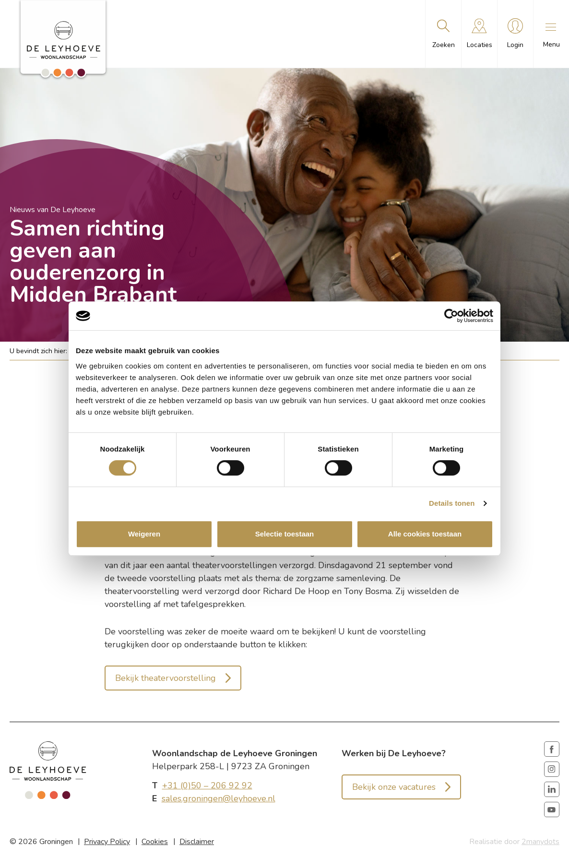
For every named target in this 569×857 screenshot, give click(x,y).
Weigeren (144, 534)
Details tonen (451, 503)
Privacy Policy (107, 841)
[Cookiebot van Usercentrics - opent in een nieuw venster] (451, 316)
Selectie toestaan (284, 534)
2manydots (540, 841)
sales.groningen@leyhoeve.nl (218, 798)
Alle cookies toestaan (425, 534)
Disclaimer (196, 841)
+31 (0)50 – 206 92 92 (207, 785)
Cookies (155, 841)
